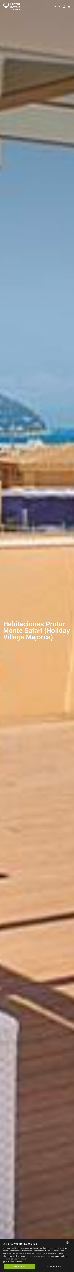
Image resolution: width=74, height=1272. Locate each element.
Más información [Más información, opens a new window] (20, 1259)
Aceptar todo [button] (19, 1266)
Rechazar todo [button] (54, 1266)
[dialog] (37, 1255)
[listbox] (67, 1242)
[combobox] (58, 6)
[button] (37, 1261)
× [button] (71, 1243)
